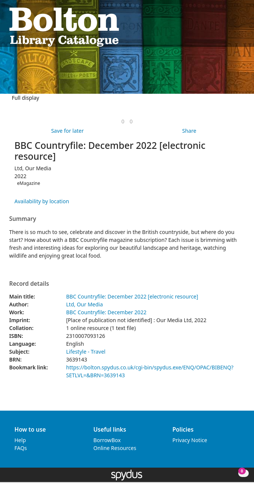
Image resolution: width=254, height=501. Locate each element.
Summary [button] (22, 219)
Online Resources (114, 448)
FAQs (21, 448)
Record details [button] (29, 283)
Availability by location (42, 201)
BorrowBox (107, 440)
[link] (122, 121)
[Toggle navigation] (241, 26)
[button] (232, 26)
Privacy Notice (189, 440)
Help (20, 440)
